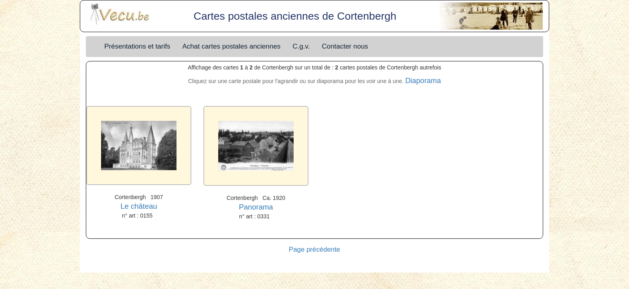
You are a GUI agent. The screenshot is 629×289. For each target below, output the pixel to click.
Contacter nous (345, 46)
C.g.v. (301, 46)
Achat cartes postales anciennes (231, 46)
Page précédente (314, 249)
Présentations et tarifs (137, 46)
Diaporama (423, 81)
